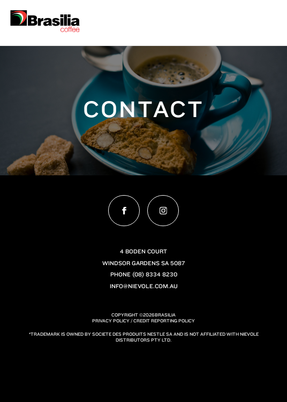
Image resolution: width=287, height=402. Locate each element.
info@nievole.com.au (144, 286)
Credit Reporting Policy (164, 320)
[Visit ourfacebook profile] (123, 210)
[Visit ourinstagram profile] (162, 210)
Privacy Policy (111, 320)
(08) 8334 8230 (154, 274)
